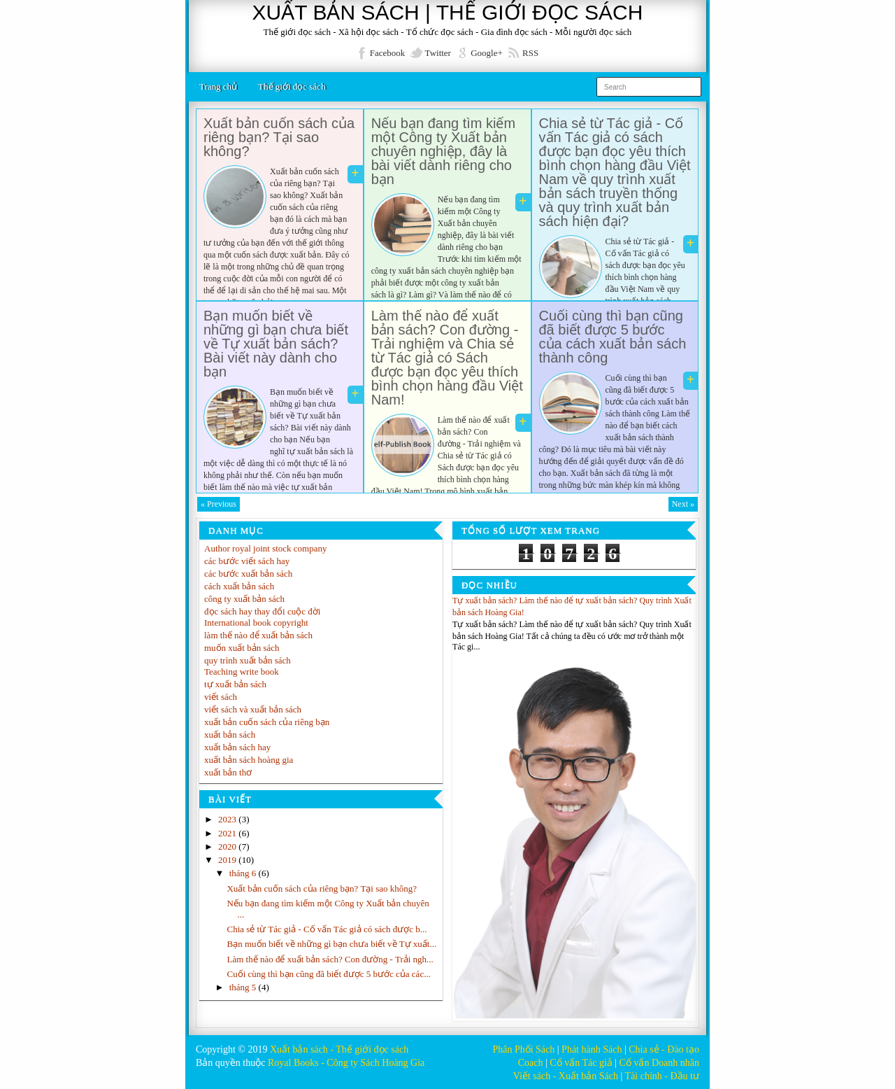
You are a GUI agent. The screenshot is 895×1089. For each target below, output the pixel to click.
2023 (228, 819)
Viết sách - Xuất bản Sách (565, 1076)
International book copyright (256, 622)
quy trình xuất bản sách (247, 660)
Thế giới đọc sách (291, 86)
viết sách (220, 696)
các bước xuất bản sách (248, 573)
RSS (530, 53)
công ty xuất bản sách (244, 598)
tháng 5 (244, 987)
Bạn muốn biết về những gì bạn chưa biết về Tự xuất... (331, 944)
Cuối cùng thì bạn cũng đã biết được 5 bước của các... (328, 974)
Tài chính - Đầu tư (662, 1076)
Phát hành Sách (591, 1049)
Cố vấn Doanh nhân (659, 1063)
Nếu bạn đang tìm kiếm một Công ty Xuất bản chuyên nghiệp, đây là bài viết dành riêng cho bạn (443, 151)
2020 (228, 846)
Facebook (388, 53)
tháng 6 (244, 873)
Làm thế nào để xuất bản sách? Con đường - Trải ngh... (330, 959)
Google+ (487, 53)
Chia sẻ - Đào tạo (664, 1049)
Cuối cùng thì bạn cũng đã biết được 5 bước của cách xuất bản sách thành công (613, 336)
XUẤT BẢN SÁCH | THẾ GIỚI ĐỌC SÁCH (447, 12)
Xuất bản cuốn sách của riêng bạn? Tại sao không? (279, 137)
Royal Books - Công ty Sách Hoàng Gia (346, 1063)
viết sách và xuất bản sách (252, 709)
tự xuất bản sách (235, 684)
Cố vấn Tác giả (581, 1063)
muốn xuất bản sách (242, 647)
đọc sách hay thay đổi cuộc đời (262, 611)
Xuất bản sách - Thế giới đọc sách (339, 1049)
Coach (530, 1063)
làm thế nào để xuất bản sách (258, 635)
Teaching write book (241, 671)
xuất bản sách (229, 734)
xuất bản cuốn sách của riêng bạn (266, 722)
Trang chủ (218, 86)
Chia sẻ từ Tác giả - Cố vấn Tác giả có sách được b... (327, 929)
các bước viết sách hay (246, 561)
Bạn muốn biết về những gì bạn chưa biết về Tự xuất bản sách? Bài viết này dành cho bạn (275, 343)
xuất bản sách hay (237, 747)
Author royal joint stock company (265, 548)
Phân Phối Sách (523, 1049)
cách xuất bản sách (239, 586)
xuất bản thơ (228, 772)
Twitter (438, 53)
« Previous (218, 504)
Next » (683, 504)
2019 (228, 860)
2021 (228, 833)
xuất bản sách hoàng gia (248, 759)
